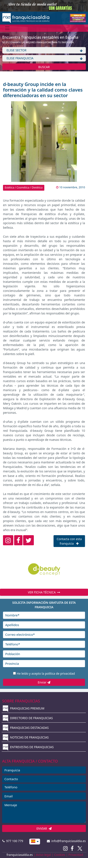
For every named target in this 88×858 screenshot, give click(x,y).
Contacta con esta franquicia (69, 541)
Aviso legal (43, 855)
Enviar (44, 682)
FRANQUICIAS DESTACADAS (26, 728)
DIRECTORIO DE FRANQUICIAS (28, 718)
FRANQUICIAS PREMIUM (23, 708)
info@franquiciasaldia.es (66, 841)
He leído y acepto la (46, 673)
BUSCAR (44, 67)
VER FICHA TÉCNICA (44, 592)
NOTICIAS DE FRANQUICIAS (26, 737)
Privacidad (76, 855)
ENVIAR (44, 828)
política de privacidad (60, 673)
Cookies (59, 855)
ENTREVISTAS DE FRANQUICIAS (28, 747)
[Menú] (7, 28)
